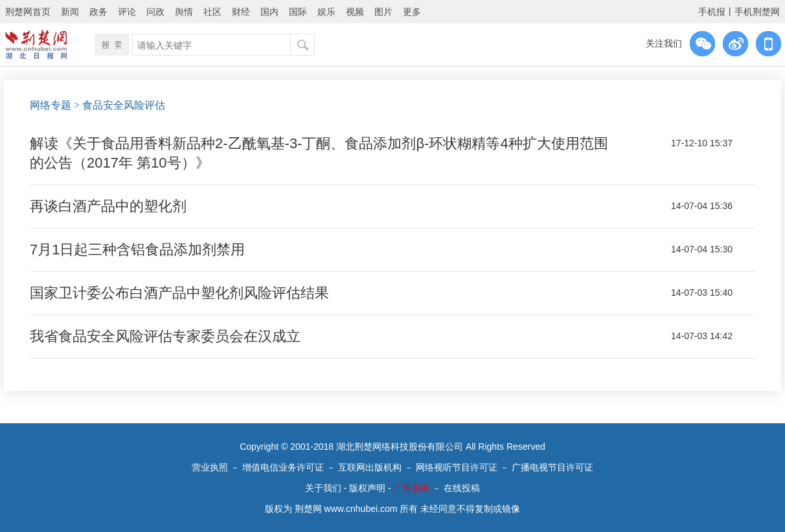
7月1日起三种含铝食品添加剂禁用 (137, 249)
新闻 (70, 11)
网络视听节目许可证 (456, 467)
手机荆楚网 (757, 11)
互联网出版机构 (370, 467)
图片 (383, 11)
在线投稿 (462, 488)
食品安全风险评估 (123, 105)
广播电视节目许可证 (552, 467)
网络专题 (50, 105)
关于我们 (323, 488)
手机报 (711, 11)
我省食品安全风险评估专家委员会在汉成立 (165, 336)
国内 (269, 11)
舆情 (184, 11)
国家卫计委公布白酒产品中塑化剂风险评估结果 (179, 293)
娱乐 (326, 11)
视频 (355, 11)
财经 (241, 11)
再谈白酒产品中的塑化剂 (108, 206)
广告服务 (412, 488)
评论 (127, 11)
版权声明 (367, 488)
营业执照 (210, 467)
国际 (298, 11)
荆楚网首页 (28, 11)
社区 (212, 11)
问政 (155, 11)
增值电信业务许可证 (283, 467)
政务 (98, 11)
